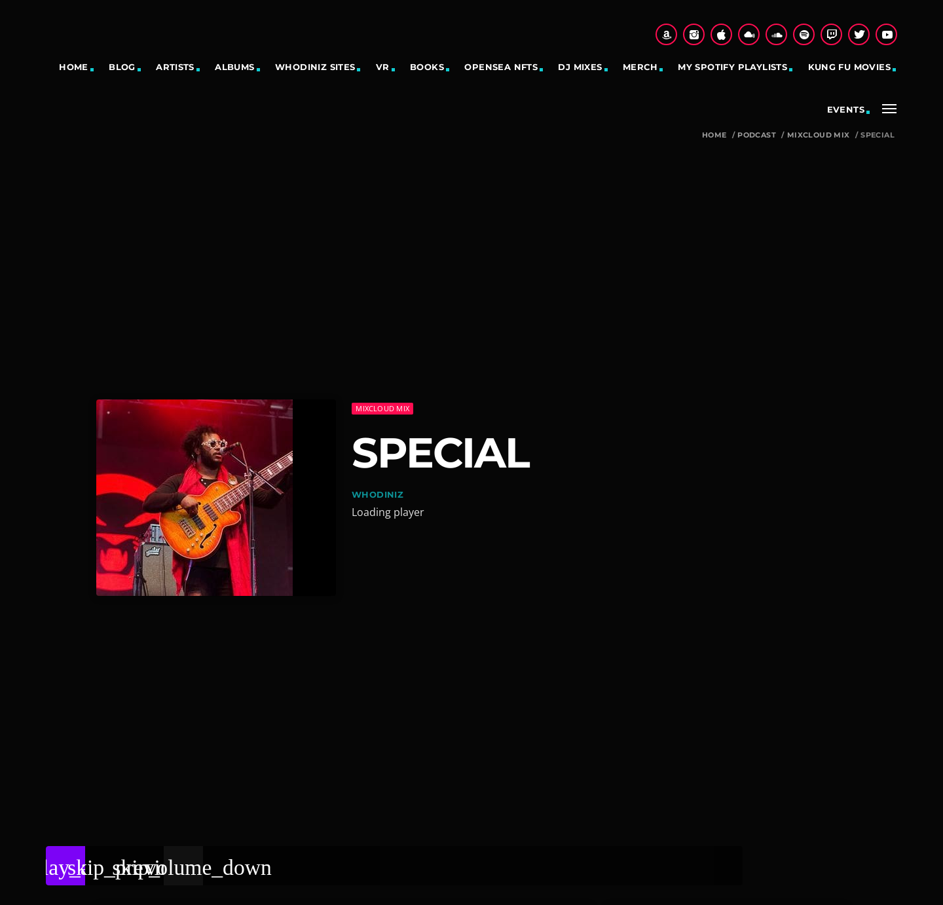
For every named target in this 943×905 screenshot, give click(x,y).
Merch (640, 67)
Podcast (756, 135)
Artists (175, 67)
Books (427, 67)
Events (845, 109)
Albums (234, 67)
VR (383, 67)
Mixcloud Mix (818, 135)
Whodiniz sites (315, 67)
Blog (122, 67)
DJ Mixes (580, 67)
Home (73, 67)
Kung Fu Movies (849, 67)
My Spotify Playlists (732, 67)
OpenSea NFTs (501, 67)
